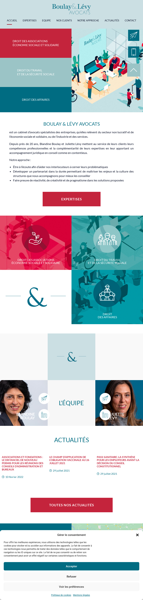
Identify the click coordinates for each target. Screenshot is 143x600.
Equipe (46, 20)
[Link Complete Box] (24, 465)
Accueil (12, 20)
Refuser (71, 576)
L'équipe (71, 403)
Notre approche (88, 20)
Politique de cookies (61, 595)
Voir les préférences (71, 586)
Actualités (112, 20)
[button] (137, 535)
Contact (130, 20)
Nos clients (64, 20)
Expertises (29, 20)
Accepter (71, 566)
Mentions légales (81, 595)
